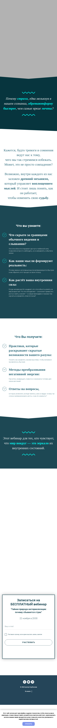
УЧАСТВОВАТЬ (28, 642)
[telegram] (32, 682)
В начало (28, 691)
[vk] (24, 682)
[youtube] (28, 682)
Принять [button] (28, 724)
